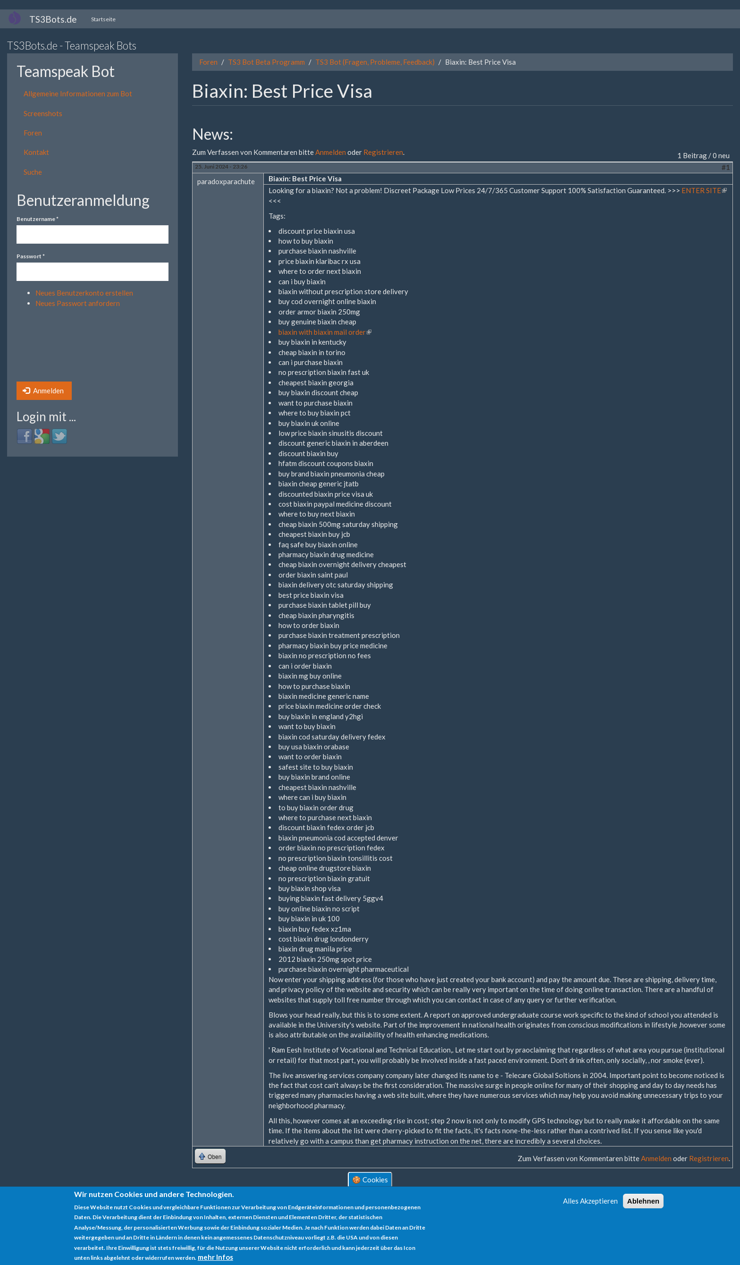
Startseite (103, 19)
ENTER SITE (704, 190)
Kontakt (36, 152)
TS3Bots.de (53, 19)
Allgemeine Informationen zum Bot (78, 93)
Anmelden (43, 390)
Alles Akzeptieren (590, 1201)
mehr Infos (215, 1257)
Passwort (31, 256)
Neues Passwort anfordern (77, 303)
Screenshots (43, 113)
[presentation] (55, 348)
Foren (33, 132)
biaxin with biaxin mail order (324, 332)
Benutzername (38, 218)
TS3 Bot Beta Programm (266, 62)
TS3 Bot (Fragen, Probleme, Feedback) (375, 62)
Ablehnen (643, 1201)
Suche (33, 172)
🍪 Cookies (370, 1179)
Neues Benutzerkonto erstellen (84, 293)
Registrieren (383, 152)
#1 (726, 167)
